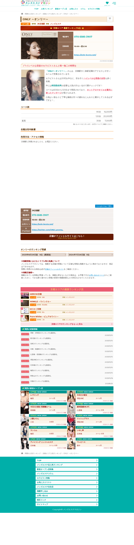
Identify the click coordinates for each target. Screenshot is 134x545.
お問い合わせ (43, 527)
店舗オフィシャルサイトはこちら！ (67, 263)
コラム (84, 9)
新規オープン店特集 (46, 499)
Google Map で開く (104, 233)
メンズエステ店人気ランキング (50, 494)
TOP (34, 9)
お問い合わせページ (97, 302)
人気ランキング (45, 9)
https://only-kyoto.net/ (85, 55)
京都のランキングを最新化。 (71, 412)
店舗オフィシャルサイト (55, 296)
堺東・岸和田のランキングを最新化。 (71, 363)
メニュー (124, 3)
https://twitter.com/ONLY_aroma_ (48, 256)
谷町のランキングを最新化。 (71, 374)
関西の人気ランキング (33, 14)
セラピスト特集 (95, 9)
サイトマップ (43, 536)
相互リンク (42, 531)
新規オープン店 (60, 9)
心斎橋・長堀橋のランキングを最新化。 (71, 385)
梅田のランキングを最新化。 (71, 401)
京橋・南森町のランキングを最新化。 (71, 379)
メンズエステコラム (46, 504)
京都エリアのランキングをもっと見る (67, 353)
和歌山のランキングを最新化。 (71, 406)
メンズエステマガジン (37, 2)
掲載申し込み (43, 522)
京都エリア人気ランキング (54, 14)
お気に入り (118, 5)
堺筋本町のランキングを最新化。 (71, 390)
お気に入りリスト (45, 513)
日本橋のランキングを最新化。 (71, 396)
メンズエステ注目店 (46, 518)
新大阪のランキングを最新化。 (71, 369)
